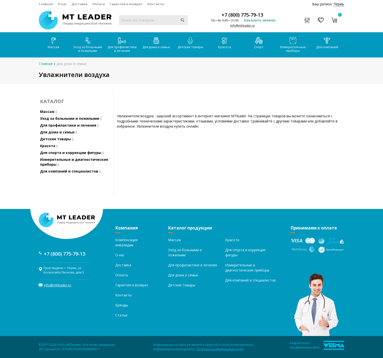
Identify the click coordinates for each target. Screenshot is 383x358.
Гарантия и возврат (126, 4)
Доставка (79, 4)
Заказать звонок (260, 20)
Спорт (259, 43)
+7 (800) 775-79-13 (242, 14)
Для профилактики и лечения (122, 45)
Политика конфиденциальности (219, 349)
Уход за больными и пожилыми (87, 45)
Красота (224, 43)
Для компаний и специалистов (70, 171)
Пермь (338, 4)
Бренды (121, 305)
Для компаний (327, 43)
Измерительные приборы (293, 45)
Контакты (156, 4)
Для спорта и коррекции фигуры (72, 152)
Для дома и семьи (156, 43)
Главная (46, 4)
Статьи (121, 315)
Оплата (98, 4)
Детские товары (190, 43)
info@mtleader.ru (242, 25)
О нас (62, 4)
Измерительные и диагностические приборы (74, 162)
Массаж (53, 43)
